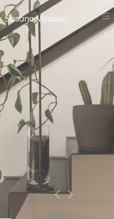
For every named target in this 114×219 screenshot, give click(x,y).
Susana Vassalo (36, 18)
